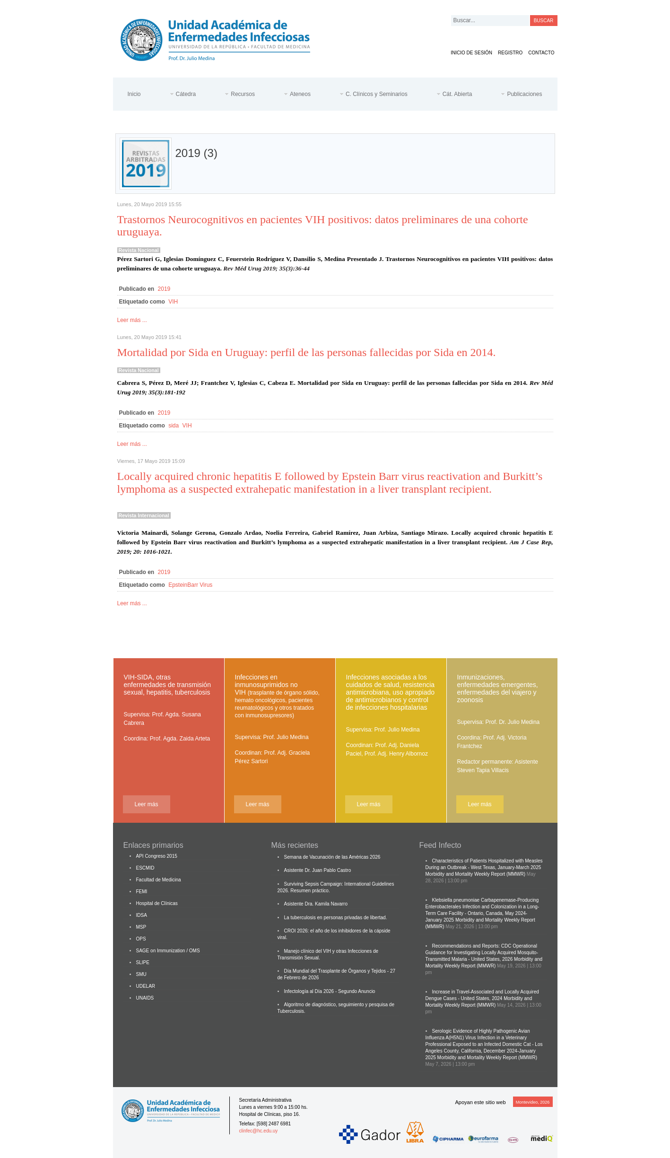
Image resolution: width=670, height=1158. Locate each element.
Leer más (146, 804)
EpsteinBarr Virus (190, 585)
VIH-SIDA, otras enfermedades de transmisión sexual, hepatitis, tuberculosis (167, 684)
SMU (141, 974)
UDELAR (146, 986)
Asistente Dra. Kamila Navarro (316, 903)
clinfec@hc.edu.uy (258, 1130)
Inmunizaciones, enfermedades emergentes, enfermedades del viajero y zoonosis (497, 688)
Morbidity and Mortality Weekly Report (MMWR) (476, 874)
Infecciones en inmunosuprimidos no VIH (277, 696)
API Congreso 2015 (156, 856)
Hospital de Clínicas (157, 903)
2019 (164, 289)
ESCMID (145, 868)
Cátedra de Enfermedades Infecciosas (223, 38)
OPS (141, 938)
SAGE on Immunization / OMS (168, 950)
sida (173, 425)
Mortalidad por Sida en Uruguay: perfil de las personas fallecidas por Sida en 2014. (306, 352)
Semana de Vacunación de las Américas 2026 (332, 857)
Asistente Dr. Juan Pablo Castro (317, 870)
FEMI (142, 891)
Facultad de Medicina (158, 879)
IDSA (141, 915)
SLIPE (142, 962)
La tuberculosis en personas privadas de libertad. (335, 917)
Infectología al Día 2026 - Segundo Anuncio (329, 991)
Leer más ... (132, 320)
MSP (141, 927)
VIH (173, 301)
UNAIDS (145, 998)
